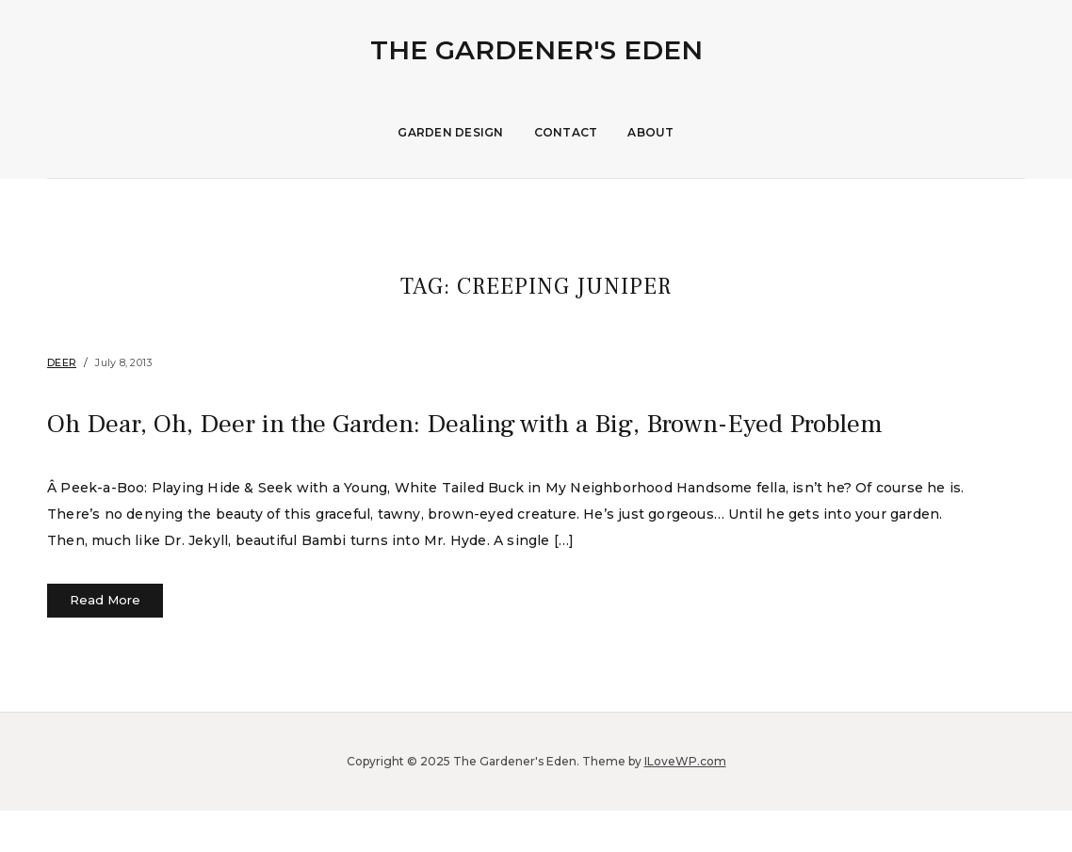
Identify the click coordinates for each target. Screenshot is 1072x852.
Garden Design (450, 132)
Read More (105, 642)
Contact (566, 132)
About (650, 132)
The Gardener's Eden (536, 50)
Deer (61, 362)
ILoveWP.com (685, 803)
